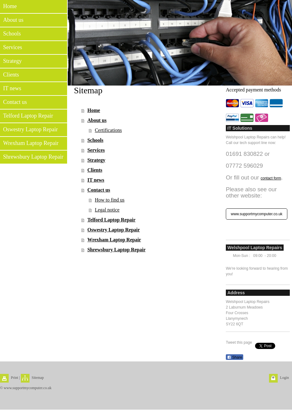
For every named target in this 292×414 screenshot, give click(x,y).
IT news (95, 180)
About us (97, 120)
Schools (95, 140)
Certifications (108, 130)
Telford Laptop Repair (111, 219)
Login (284, 377)
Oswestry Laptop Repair (113, 229)
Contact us (98, 190)
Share (234, 357)
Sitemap (38, 377)
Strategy (96, 160)
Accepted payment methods (253, 89)
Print (14, 377)
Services (96, 150)
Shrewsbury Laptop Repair (116, 249)
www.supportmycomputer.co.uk (256, 214)
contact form (271, 178)
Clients (94, 170)
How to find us (110, 199)
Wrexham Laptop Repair (114, 239)
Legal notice (107, 209)
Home (93, 110)
